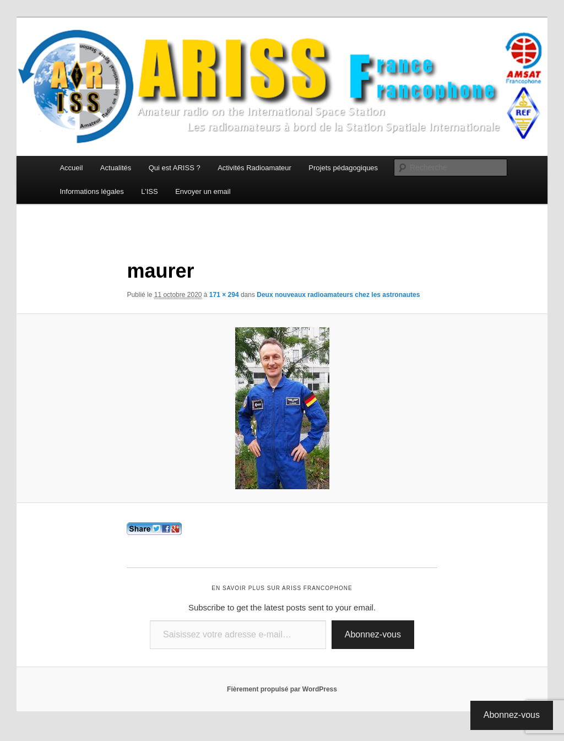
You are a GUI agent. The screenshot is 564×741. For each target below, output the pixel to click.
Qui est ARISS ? (174, 168)
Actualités (115, 168)
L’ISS (149, 191)
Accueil (71, 168)
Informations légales (91, 191)
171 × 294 (224, 295)
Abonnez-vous (373, 634)
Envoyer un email (202, 191)
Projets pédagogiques (343, 168)
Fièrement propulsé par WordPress (282, 689)
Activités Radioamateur (254, 168)
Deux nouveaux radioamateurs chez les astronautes (338, 295)
